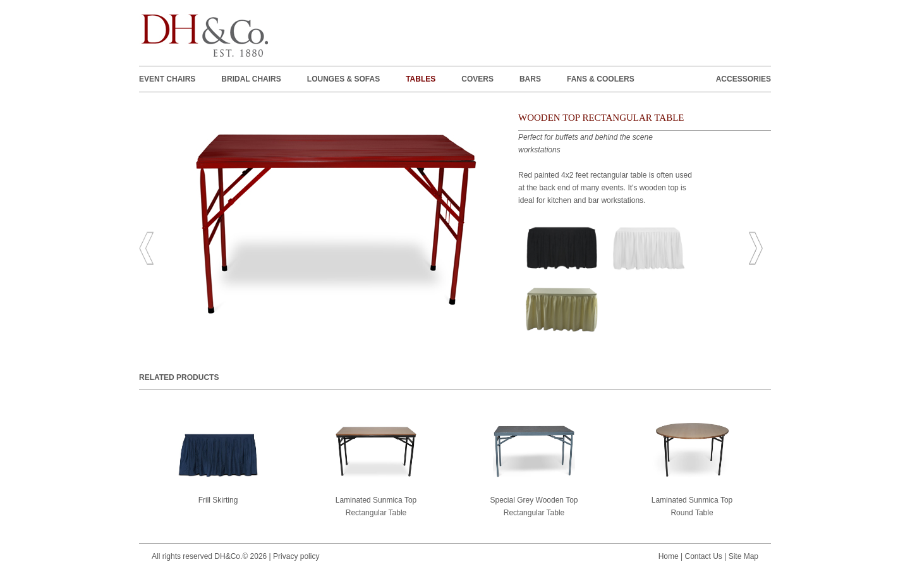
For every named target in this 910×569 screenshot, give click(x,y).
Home (668, 556)
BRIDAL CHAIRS (251, 79)
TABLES (420, 79)
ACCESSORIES (743, 79)
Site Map (743, 556)
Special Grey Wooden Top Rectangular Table (534, 469)
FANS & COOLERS (600, 79)
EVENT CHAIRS (167, 79)
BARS (530, 79)
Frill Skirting (218, 463)
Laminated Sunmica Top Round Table (692, 469)
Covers (477, 79)
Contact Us (703, 556)
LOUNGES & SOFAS (343, 79)
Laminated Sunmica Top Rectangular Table (376, 469)
